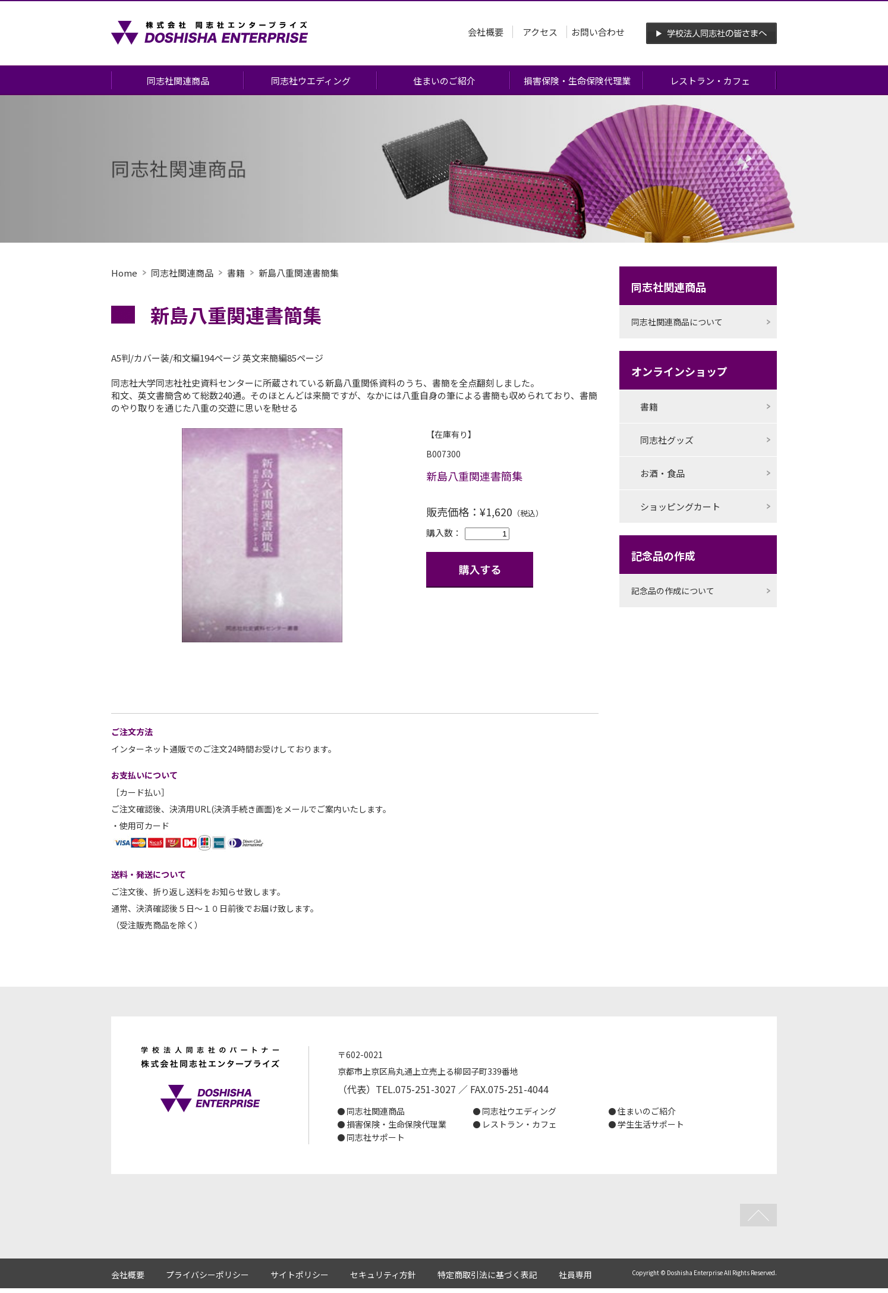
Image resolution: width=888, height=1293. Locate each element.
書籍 (236, 272)
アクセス (540, 32)
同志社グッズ (667, 440)
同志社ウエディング (311, 80)
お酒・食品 (662, 473)
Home (124, 272)
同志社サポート (376, 1137)
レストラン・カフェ (710, 80)
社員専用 (575, 1275)
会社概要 (485, 32)
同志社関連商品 (178, 80)
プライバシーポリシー (207, 1275)
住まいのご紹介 (444, 80)
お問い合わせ (598, 32)
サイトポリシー (299, 1275)
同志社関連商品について (677, 322)
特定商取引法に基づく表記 (487, 1275)
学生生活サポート (651, 1124)
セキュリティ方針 (383, 1275)
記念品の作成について (672, 591)
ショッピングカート (680, 506)
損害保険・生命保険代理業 (577, 80)
